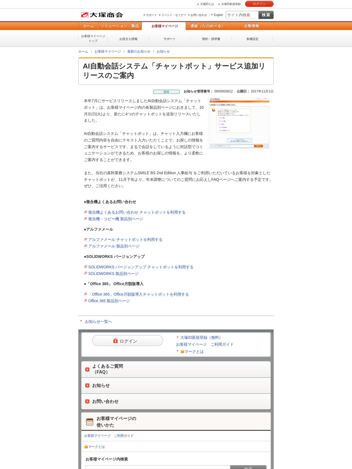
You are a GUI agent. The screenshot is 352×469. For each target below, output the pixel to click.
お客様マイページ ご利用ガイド (205, 344)
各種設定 (252, 38)
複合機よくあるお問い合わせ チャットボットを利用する (137, 212)
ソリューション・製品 (119, 26)
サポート (151, 15)
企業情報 (251, 26)
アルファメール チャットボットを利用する (125, 239)
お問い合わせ (199, 15)
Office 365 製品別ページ (109, 301)
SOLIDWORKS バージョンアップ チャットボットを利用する (141, 267)
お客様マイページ (165, 26)
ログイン (259, 4)
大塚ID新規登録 (231, 4)
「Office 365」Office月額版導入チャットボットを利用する (138, 294)
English (218, 15)
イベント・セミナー (173, 15)
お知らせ (163, 51)
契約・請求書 (211, 38)
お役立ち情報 (128, 38)
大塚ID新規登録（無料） (201, 337)
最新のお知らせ (138, 51)
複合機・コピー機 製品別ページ (115, 219)
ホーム (88, 26)
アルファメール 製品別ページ (113, 246)
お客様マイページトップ (93, 38)
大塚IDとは (207, 4)
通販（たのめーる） (207, 26)
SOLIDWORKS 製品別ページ (113, 273)
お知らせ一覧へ (98, 321)
